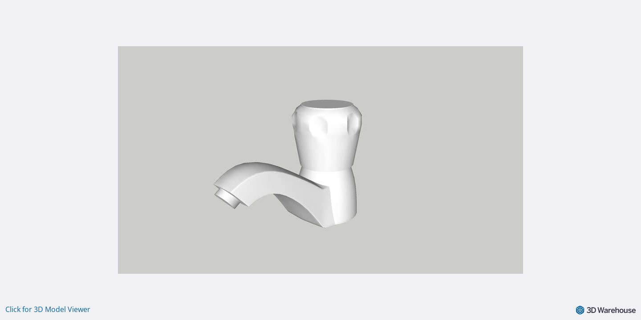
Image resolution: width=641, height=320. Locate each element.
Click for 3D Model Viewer (47, 309)
